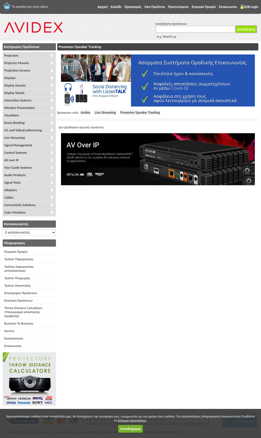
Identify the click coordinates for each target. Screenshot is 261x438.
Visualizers (11, 115)
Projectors (11, 55)
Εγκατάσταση (13, 338)
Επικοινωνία (12, 346)
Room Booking (14, 123)
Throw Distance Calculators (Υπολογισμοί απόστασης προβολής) (23, 312)
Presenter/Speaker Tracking (140, 113)
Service (9, 331)
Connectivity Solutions (19, 205)
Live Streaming (14, 138)
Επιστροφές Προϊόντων (20, 293)
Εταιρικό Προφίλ (15, 252)
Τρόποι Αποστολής (17, 285)
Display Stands (14, 93)
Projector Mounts (16, 63)
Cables (9, 197)
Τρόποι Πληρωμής (17, 278)
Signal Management (18, 145)
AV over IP (11, 160)
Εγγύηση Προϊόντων (18, 300)
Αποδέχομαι (130, 429)
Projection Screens (17, 70)
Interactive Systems (17, 100)
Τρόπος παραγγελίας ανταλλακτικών (19, 269)
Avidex (85, 113)
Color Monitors (14, 212)
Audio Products (15, 175)
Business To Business (18, 323)
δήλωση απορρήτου (132, 420)
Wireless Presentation (19, 108)
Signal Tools (12, 182)
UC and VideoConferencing (23, 130)
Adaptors (10, 190)
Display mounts (15, 85)
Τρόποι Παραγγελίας (18, 259)
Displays (10, 78)
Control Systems (15, 153)
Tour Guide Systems (18, 167)
